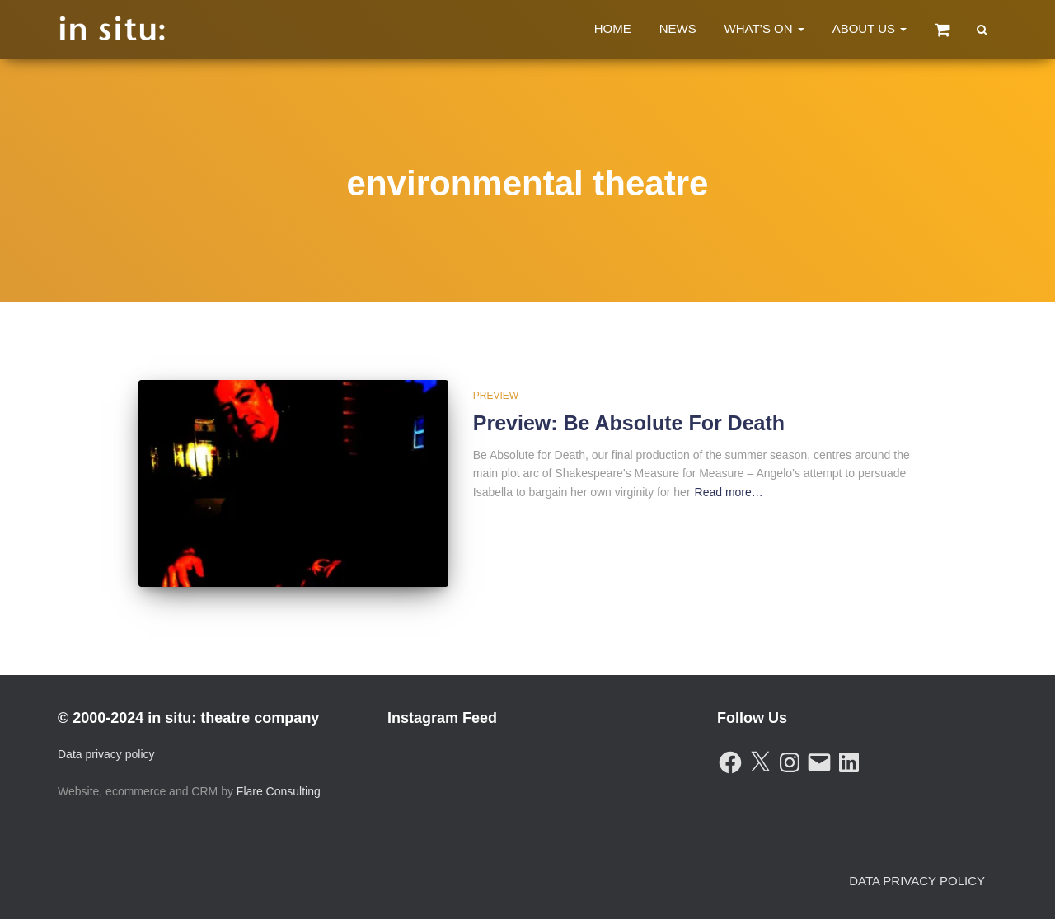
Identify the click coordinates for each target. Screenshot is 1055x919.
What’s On (764, 28)
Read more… (729, 492)
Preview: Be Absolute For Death (629, 422)
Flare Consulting (279, 791)
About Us (869, 28)
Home (612, 28)
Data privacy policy (106, 754)
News (677, 28)
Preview (495, 395)
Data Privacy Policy (917, 881)
